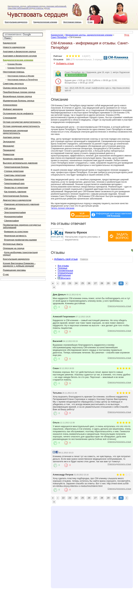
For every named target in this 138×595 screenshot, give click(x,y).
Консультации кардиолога (16, 22)
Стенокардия (9, 117)
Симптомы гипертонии (15, 175)
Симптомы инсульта (13, 83)
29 (108, 283)
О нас (90, 22)
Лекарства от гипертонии (16, 187)
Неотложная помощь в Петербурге (23, 80)
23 (69, 283)
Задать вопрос (122, 236)
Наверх (84, 259)
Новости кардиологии (14, 47)
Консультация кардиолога (16, 259)
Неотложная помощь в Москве (21, 76)
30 (114, 283)
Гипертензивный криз (14, 183)
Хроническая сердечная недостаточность (15, 131)
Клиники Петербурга (16, 68)
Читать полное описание (62, 208)
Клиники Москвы (15, 64)
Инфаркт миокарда (13, 109)
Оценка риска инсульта (15, 88)
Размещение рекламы (14, 270)
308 (68, 59)
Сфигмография (11, 220)
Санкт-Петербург (59, 37)
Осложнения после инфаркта (18, 113)
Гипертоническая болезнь (16, 167)
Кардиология (9, 43)
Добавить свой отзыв (66, 259)
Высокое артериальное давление (20, 163)
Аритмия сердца (11, 137)
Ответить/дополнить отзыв (119, 306)
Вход (126, 35)
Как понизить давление (15, 191)
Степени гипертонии (13, 171)
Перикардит (9, 150)
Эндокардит (9, 141)
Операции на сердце (13, 248)
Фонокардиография (13, 216)
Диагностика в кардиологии (17, 200)
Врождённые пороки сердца (17, 96)
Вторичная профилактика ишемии (20, 240)
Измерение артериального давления (21, 204)
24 (76, 283)
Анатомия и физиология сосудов (20, 55)
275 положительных (81, 59)
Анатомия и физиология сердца (19, 51)
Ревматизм (8, 154)
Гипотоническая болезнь (15, 196)
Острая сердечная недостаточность (21, 126)
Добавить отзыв (65, 63)
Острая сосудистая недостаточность (22, 122)
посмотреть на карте (76, 75)
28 (102, 283)
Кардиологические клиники (45, 22)
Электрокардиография (15, 212)
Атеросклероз (10, 105)
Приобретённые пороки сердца (19, 92)
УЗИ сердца (9, 208)
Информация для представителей (113, 214)
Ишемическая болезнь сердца (18, 100)
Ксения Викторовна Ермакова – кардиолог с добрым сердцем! (19, 264)
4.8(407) (78, 56)
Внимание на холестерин (16, 231)
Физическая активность (15, 236)
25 (82, 283)
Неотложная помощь (72, 22)
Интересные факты (13, 244)
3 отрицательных (102, 59)
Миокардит (8, 146)
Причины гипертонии (14, 179)
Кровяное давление (13, 158)
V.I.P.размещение (82, 214)
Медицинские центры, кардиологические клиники (88, 35)
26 (89, 283)
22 (63, 283)
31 (121, 283)
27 (95, 283)
